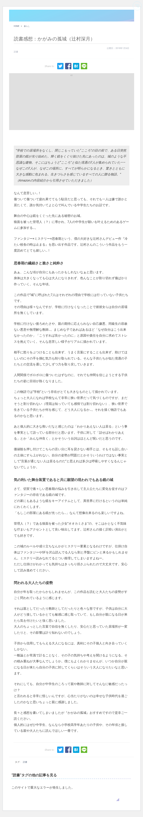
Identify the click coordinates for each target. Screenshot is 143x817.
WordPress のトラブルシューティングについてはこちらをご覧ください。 (65, 797)
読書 (16, 52)
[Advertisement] (71, 101)
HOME (16, 26)
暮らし (27, 26)
